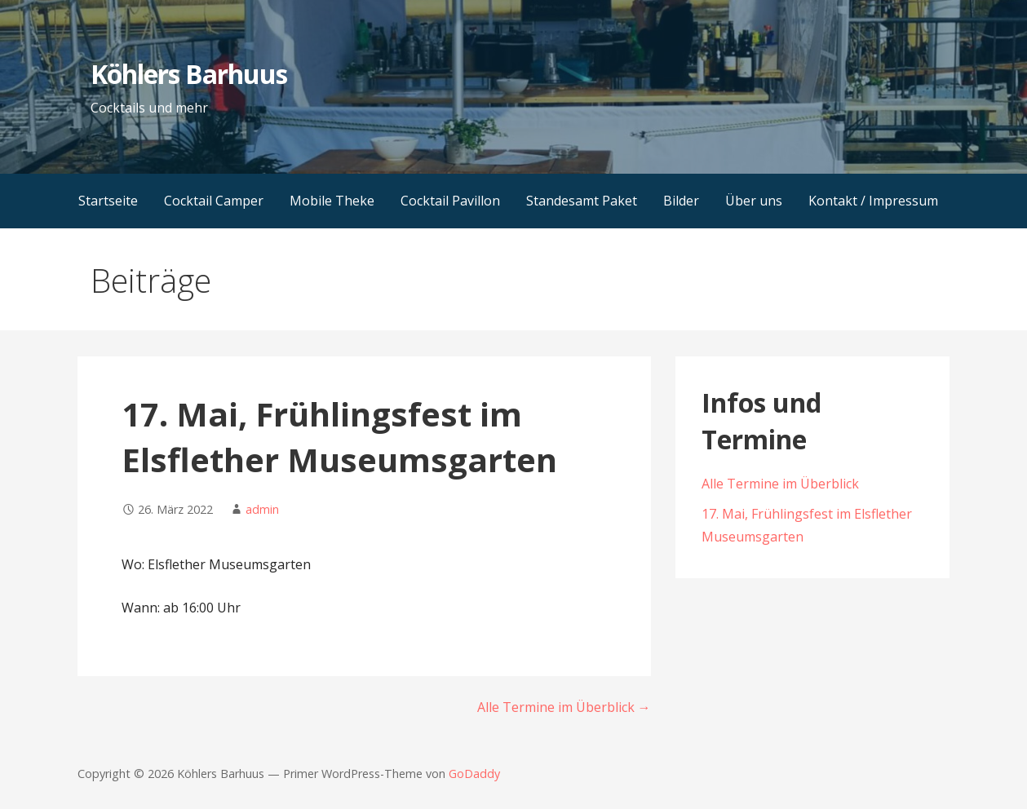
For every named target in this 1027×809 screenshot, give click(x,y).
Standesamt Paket (581, 201)
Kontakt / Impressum (873, 201)
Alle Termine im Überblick (780, 484)
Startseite (108, 201)
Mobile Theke (332, 201)
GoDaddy (474, 773)
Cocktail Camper (213, 201)
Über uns (753, 201)
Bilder (681, 201)
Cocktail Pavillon (450, 201)
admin (262, 509)
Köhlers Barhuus (189, 73)
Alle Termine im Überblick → (564, 707)
